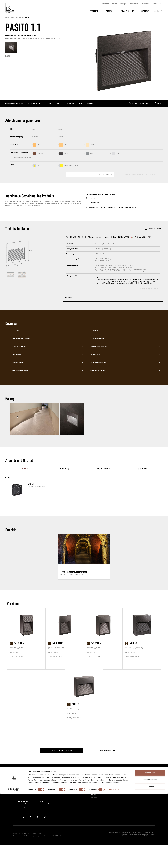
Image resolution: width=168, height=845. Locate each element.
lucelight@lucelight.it (46, 805)
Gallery (59, 103)
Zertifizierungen (134, 3)
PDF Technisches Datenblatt (21, 339)
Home (7, 17)
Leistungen (123, 3)
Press (71, 791)
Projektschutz (124, 788)
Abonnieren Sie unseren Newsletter (127, 780)
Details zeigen (114, 841)
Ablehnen (150, 838)
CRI (11, 129)
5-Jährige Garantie (125, 785)
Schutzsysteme (145, 3)
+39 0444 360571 (45, 803)
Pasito (21, 17)
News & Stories (127, 11)
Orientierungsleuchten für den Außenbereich (20, 36)
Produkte (94, 11)
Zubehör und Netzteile (75, 103)
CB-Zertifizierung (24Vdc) (20, 371)
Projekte (109, 11)
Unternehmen (105, 3)
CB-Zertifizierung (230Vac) (98, 363)
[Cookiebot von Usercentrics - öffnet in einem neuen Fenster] (13, 840)
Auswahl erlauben (150, 831)
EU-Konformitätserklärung (98, 371)
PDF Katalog (94, 331)
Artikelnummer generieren (14, 103)
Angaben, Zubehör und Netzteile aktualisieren (140, 175)
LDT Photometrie (95, 355)
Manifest (114, 3)
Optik (12, 165)
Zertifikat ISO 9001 (125, 791)
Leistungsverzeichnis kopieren (149, 289)
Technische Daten (34, 103)
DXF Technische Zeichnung (98, 347)
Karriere (94, 798)
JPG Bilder (15, 331)
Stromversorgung (16, 137)
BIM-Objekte (16, 355)
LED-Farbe (14, 144)
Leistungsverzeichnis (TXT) (21, 347)
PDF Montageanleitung (97, 339)
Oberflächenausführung (19, 153)
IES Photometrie (17, 363)
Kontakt (155, 3)
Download (145, 11)
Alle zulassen (150, 824)
